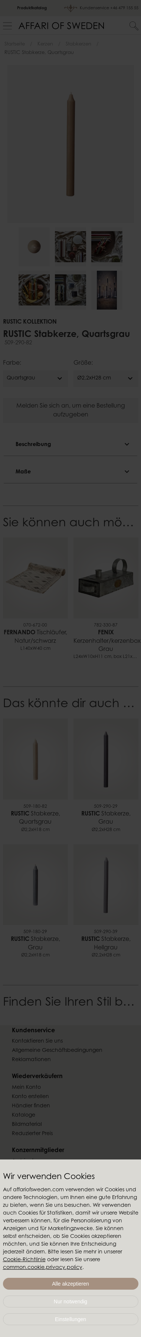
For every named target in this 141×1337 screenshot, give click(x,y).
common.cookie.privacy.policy (42, 1267)
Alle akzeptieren (70, 1284)
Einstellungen (70, 1319)
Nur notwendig (70, 1301)
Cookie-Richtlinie (24, 1260)
